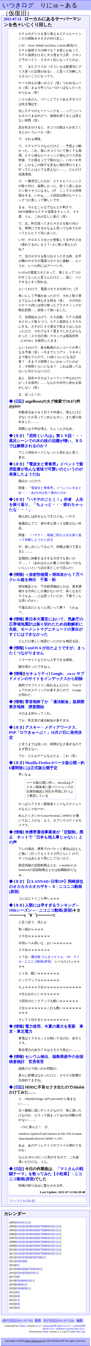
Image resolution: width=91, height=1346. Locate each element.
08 (44, 1226)
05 (32, 1226)
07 (40, 1226)
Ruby (46, 1331)
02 (21, 1226)
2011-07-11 (13, 19)
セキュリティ (37, 674)
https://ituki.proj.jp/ (35, 1340)
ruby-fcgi (80, 1331)
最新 (38, 1320)
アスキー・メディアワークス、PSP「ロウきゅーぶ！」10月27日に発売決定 (45, 732)
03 (25, 1226)
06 (36, 1226)
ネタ (19, 436)
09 (47, 1226)
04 (17, 1222)
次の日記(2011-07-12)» (58, 1320)
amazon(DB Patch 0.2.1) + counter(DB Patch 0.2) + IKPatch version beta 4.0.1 (63, 1327)
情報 (19, 574)
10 (21, 1222)
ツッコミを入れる (22, 1200)
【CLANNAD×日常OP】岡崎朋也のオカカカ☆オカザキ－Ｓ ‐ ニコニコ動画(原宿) (46, 886)
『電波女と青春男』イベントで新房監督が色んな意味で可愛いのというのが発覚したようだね (46, 469)
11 (25, 1222)
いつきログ (18, 5)
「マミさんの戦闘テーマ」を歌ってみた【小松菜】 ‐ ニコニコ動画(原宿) (46, 1174)
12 (28, 1222)
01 (17, 1226)
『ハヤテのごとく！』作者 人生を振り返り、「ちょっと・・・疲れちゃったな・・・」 (46, 504)
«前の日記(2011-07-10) (17, 1320)
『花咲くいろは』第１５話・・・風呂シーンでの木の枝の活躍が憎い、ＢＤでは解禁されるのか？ (46, 441)
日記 (19, 401)
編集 (79, 1320)
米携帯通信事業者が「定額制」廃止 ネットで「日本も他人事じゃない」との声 (46, 837)
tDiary (22, 1325)
